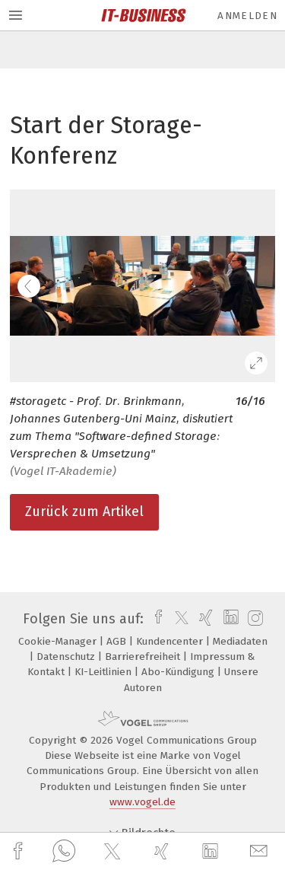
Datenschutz (67, 656)
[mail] (260, 851)
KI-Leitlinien (104, 671)
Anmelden (247, 15)
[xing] (163, 851)
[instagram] (253, 618)
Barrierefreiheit (144, 656)
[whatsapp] (63, 852)
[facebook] (20, 851)
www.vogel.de (142, 801)
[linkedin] (212, 852)
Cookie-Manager (59, 641)
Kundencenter (171, 641)
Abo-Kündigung (179, 671)
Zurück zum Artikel (84, 511)
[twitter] (114, 851)
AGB (117, 641)
